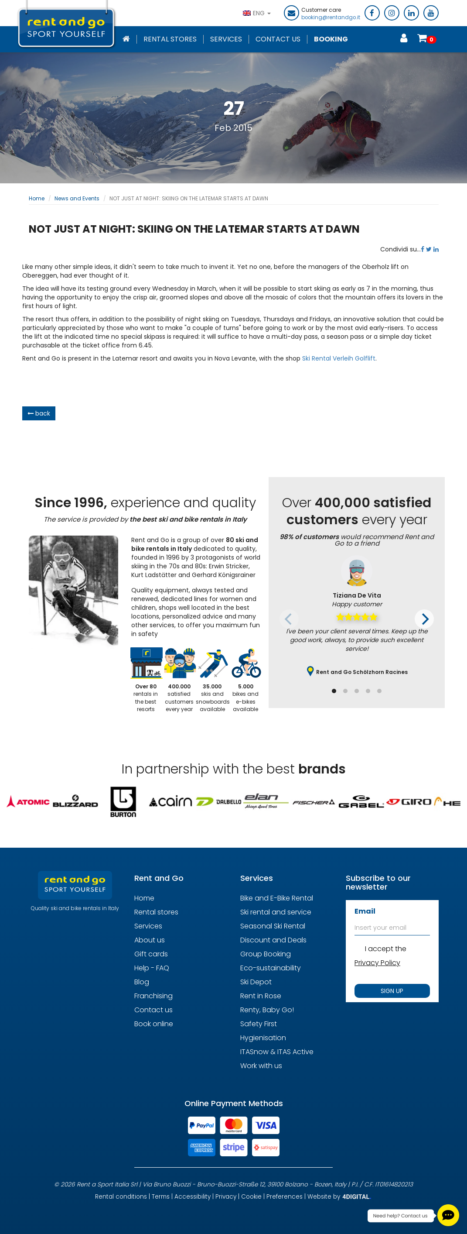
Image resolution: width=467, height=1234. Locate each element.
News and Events (77, 198)
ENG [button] (257, 13)
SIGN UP (392, 991)
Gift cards (151, 954)
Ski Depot (256, 982)
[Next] (424, 619)
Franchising (153, 996)
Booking (331, 39)
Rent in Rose (260, 996)
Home (36, 198)
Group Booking (265, 954)
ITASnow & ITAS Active (277, 1052)
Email (365, 911)
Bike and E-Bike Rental (276, 898)
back (38, 413)
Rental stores (170, 39)
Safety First (258, 1024)
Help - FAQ (151, 968)
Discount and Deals (273, 940)
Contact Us (278, 39)
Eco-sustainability (270, 968)
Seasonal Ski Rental (272, 926)
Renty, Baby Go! (267, 1010)
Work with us (261, 1066)
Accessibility (192, 1196)
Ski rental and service (275, 912)
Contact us (153, 1010)
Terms (161, 1196)
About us (149, 940)
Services (226, 39)
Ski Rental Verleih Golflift (338, 358)
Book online (153, 1024)
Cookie (251, 1196)
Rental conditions (121, 1196)
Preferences (284, 1196)
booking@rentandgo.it (330, 17)
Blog (141, 982)
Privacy (225, 1196)
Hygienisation (263, 1038)
